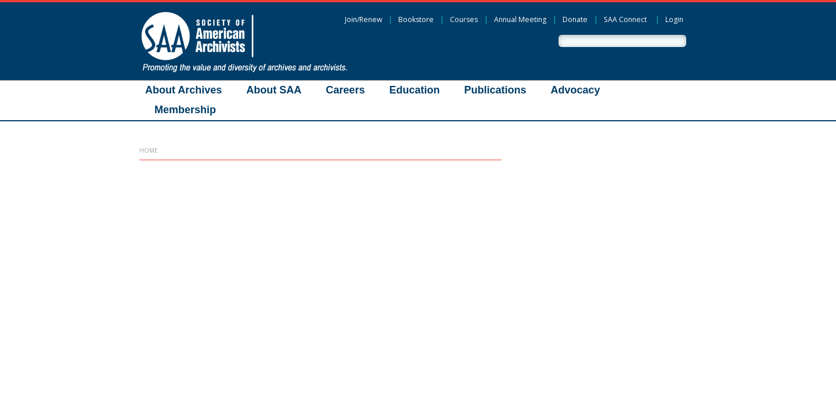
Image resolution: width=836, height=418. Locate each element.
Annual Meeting (520, 19)
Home (148, 150)
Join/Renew (363, 19)
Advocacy (575, 90)
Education (414, 90)
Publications (495, 90)
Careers (345, 90)
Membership (185, 110)
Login (674, 19)
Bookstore (416, 19)
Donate (575, 19)
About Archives (183, 90)
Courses (464, 19)
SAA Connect (625, 19)
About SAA (273, 90)
